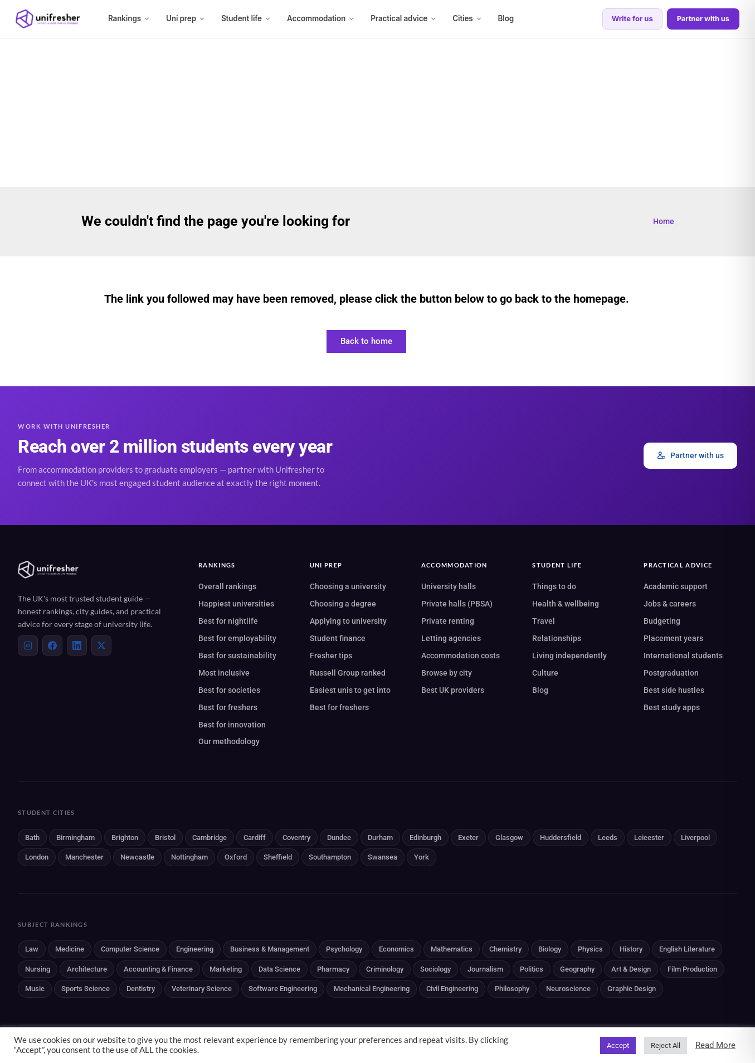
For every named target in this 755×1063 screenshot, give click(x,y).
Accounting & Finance (158, 969)
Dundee (339, 837)
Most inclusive (224, 672)
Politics (531, 969)
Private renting (447, 621)
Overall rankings (227, 586)
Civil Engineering (452, 988)
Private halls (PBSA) (457, 603)
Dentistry (140, 988)
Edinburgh (425, 837)
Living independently (569, 655)
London (36, 857)
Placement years (673, 638)
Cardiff (254, 837)
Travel (543, 621)
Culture (545, 672)
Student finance (338, 638)
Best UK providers (452, 690)
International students (683, 655)
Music (35, 988)
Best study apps (672, 707)
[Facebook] (52, 645)
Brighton (124, 837)
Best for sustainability (237, 655)
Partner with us (703, 18)
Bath (32, 837)
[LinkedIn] (77, 645)
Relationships (556, 638)
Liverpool (695, 837)
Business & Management (269, 949)
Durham (380, 837)
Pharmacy (333, 969)
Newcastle (137, 857)
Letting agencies (451, 638)
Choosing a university (348, 586)
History (631, 949)
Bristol (165, 837)
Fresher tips (331, 655)
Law (31, 949)
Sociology (435, 969)
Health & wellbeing (565, 603)
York (421, 857)
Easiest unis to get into (350, 690)
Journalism (485, 969)
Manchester (84, 857)
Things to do (554, 586)
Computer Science (130, 949)
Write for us (632, 18)
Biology (549, 949)
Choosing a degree (343, 603)
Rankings (129, 18)
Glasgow (509, 837)
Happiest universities (236, 603)
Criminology (384, 969)
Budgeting (662, 621)
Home (663, 221)
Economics (396, 949)
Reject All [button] (665, 1045)
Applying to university (348, 621)
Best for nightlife (228, 621)
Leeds (607, 837)
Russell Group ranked (348, 672)
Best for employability (237, 638)
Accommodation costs (460, 655)
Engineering (194, 949)
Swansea (382, 857)
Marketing (226, 969)
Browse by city (446, 672)
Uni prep (186, 18)
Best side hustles (674, 690)
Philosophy (512, 988)
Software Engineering (283, 988)
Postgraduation (671, 672)
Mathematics (452, 949)
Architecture (87, 969)
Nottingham (189, 857)
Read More (715, 1045)
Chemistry (505, 949)
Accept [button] (618, 1045)
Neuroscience (568, 988)
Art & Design (631, 969)
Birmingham (75, 837)
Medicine (69, 949)
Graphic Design (631, 988)
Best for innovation (232, 724)
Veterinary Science (202, 988)
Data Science (279, 969)
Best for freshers (227, 707)
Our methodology (229, 741)
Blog (506, 18)
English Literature (687, 949)
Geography (577, 969)
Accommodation (321, 18)
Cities (467, 18)
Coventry (296, 837)
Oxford (236, 857)
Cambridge (209, 837)
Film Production (692, 969)
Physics (590, 949)
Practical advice (404, 18)
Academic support (676, 586)
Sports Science (85, 988)
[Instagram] (28, 645)
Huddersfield (560, 837)
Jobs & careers (670, 603)
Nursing (37, 969)
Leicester (649, 837)
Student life (246, 18)
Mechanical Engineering (372, 988)
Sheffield (278, 857)
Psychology (344, 949)
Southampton (330, 857)
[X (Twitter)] (101, 645)
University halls (448, 586)
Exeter (468, 837)
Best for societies (229, 690)
